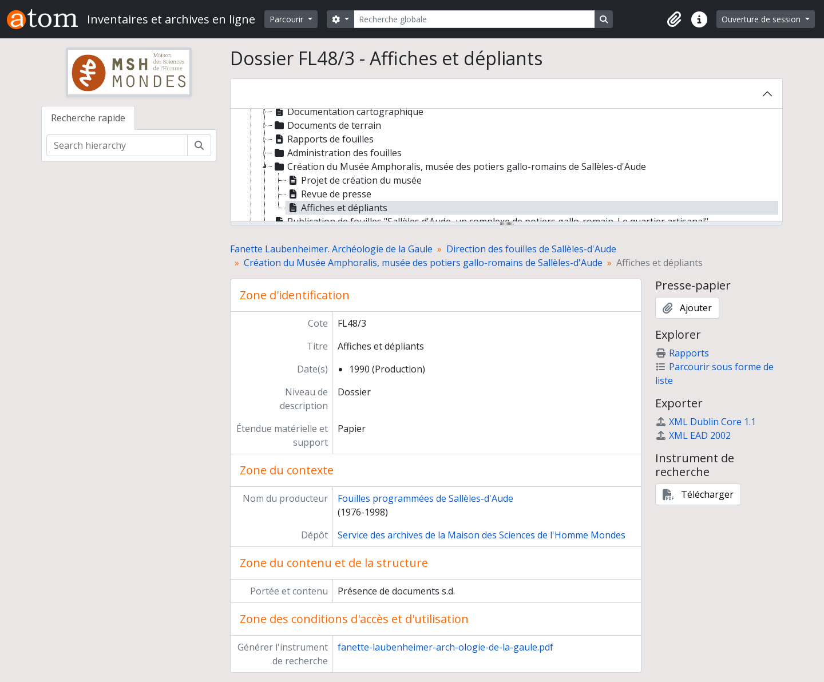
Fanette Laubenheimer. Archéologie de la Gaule (331, 249)
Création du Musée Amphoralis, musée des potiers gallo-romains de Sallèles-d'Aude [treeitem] (459, 166)
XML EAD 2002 (693, 435)
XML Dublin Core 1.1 (705, 421)
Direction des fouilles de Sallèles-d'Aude (531, 249)
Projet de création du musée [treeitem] (354, 180)
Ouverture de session (762, 19)
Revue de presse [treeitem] (328, 194)
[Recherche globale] (474, 19)
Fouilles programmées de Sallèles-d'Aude (425, 498)
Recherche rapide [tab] (88, 118)
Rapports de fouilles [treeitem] (323, 139)
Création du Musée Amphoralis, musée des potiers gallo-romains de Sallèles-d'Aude (423, 262)
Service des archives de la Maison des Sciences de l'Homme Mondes (481, 535)
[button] (674, 19)
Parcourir (288, 19)
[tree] (506, 166)
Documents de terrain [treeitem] (326, 125)
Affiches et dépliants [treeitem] (336, 208)
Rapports (682, 353)
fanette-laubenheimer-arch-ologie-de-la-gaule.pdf (445, 647)
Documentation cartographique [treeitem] (347, 111)
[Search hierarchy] (117, 145)
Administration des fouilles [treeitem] (337, 153)
